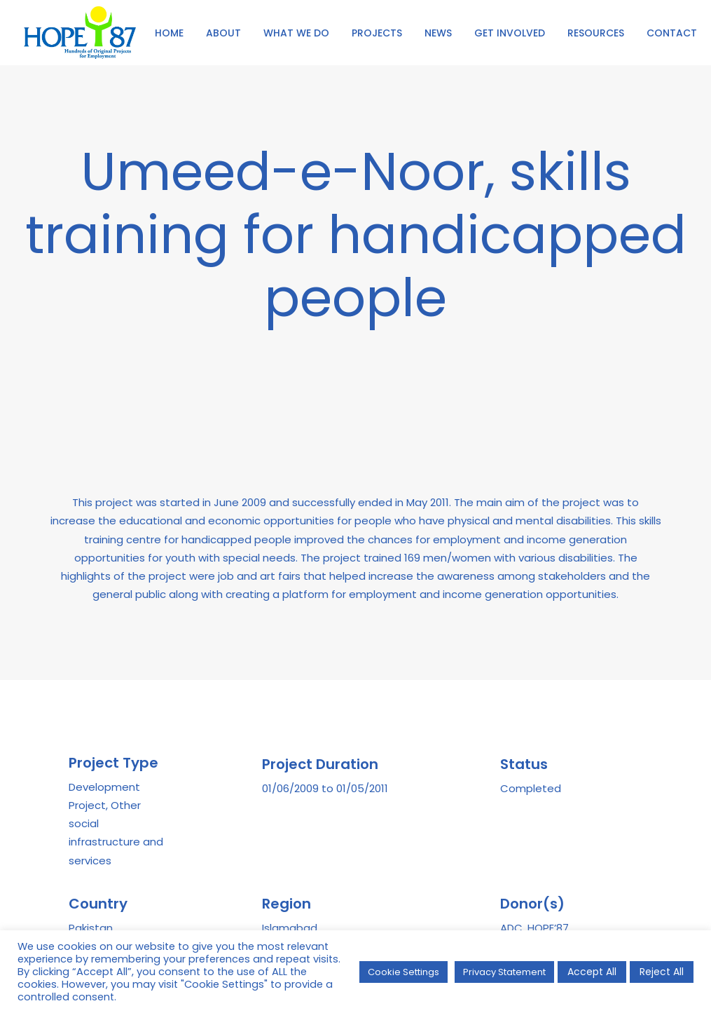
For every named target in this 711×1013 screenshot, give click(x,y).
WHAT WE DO (296, 33)
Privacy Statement (504, 972)
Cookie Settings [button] (403, 972)
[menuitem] (169, 32)
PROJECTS (377, 33)
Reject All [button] (662, 972)
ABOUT (223, 33)
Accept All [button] (591, 972)
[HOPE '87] (80, 32)
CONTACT (672, 33)
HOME (169, 33)
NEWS (438, 33)
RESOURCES (595, 33)
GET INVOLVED (509, 33)
